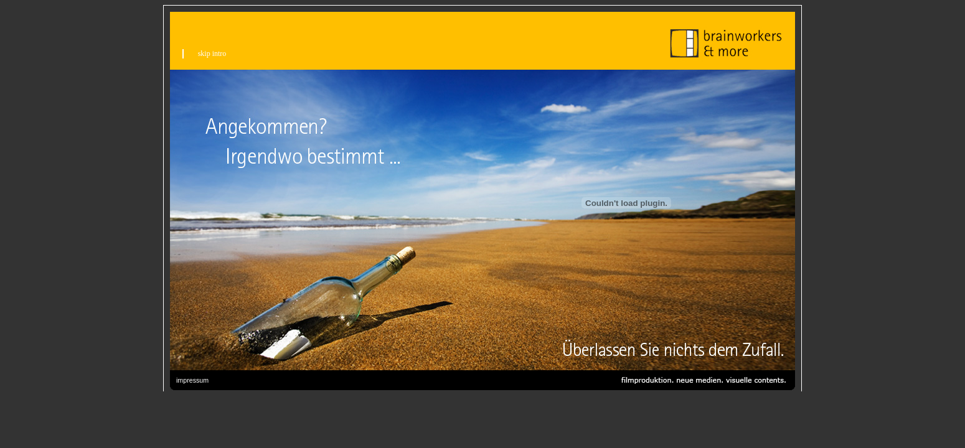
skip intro (212, 53)
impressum (192, 380)
